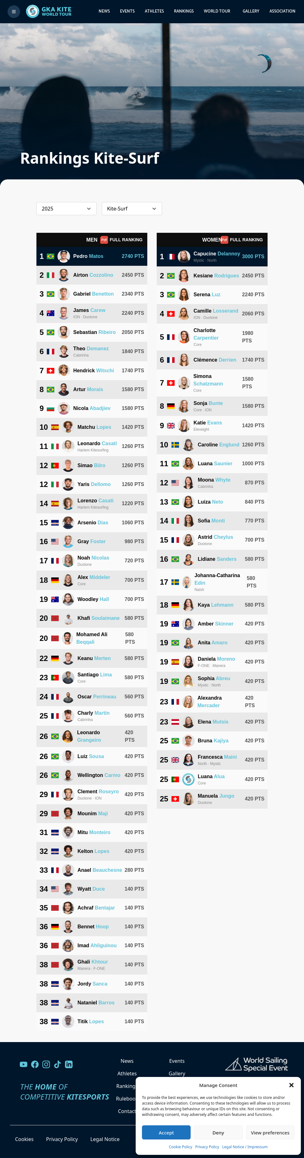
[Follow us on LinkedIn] (69, 1064)
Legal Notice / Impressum (245, 1147)
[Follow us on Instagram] (46, 1064)
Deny (218, 1132)
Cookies (24, 1139)
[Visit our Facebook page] (35, 1064)
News (104, 11)
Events (127, 11)
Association (282, 11)
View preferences (270, 1132)
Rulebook (127, 1098)
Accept (166, 1132)
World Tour (217, 11)
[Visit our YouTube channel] (23, 1064)
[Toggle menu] (14, 11)
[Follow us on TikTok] (57, 1064)
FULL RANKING (121, 240)
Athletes (154, 11)
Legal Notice (105, 1139)
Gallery (251, 11)
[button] (291, 1085)
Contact (127, 1111)
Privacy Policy (207, 1147)
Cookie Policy (180, 1147)
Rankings (184, 11)
